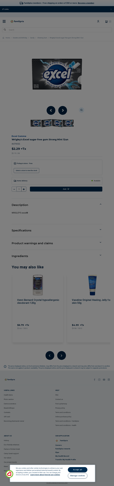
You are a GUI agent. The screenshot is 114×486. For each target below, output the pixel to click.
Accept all (77, 470)
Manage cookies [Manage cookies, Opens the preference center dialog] (77, 476)
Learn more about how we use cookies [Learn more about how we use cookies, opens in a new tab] (45, 475)
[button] (9, 474)
